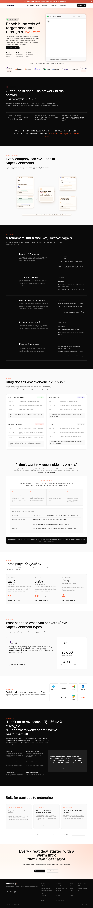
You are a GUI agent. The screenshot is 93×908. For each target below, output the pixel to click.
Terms (81, 899)
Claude (47, 905)
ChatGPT (40, 905)
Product (38, 5)
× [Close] (91, 1)
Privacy (85, 899)
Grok (67, 905)
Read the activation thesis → (60, 1)
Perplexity (61, 905)
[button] (45, 5)
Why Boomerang (30, 5)
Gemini (54, 905)
